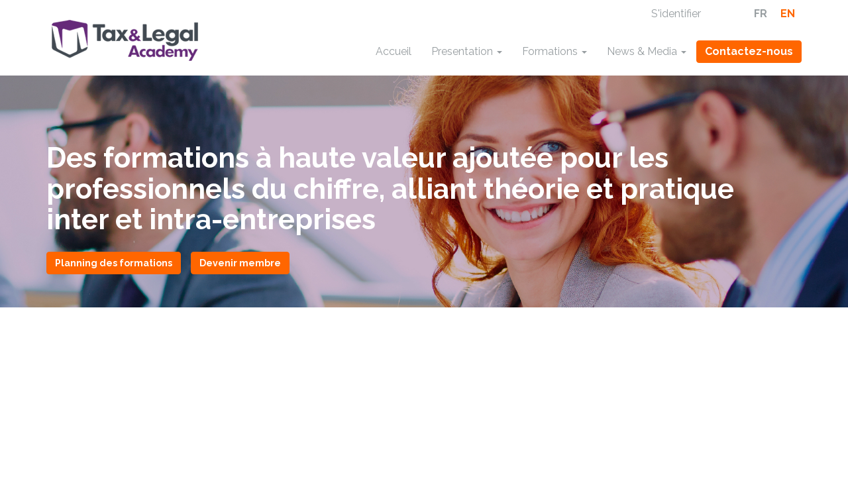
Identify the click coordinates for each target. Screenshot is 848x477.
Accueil (393, 51)
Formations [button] (554, 51)
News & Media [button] (646, 51)
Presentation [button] (466, 51)
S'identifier (676, 13)
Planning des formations (113, 263)
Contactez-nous (749, 51)
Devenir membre (240, 263)
